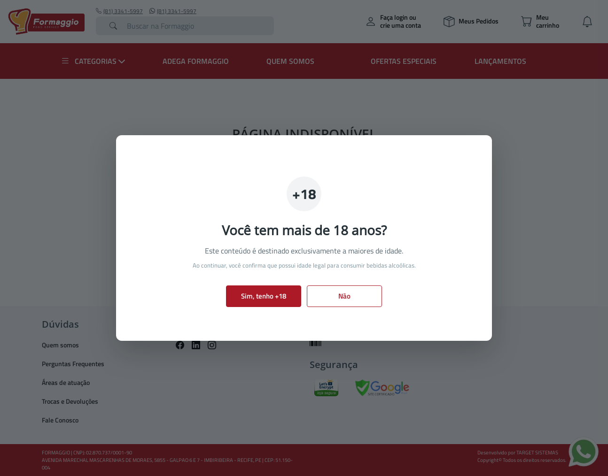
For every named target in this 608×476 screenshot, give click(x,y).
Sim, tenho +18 (263, 296)
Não (344, 296)
